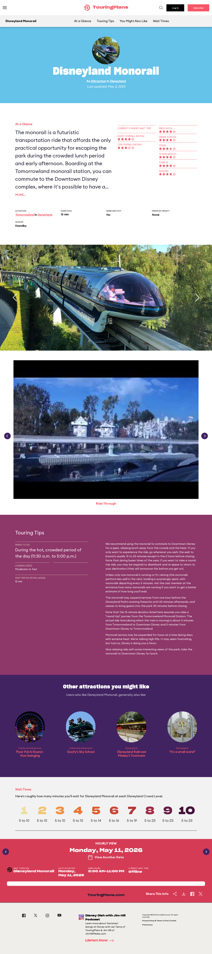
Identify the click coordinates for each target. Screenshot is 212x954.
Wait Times (161, 21)
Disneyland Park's (116, 601)
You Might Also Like (133, 21)
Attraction (98, 81)
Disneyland (118, 81)
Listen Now (100, 940)
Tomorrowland (24, 214)
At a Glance (82, 21)
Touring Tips (105, 21)
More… (20, 194)
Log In (175, 8)
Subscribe (198, 8)
